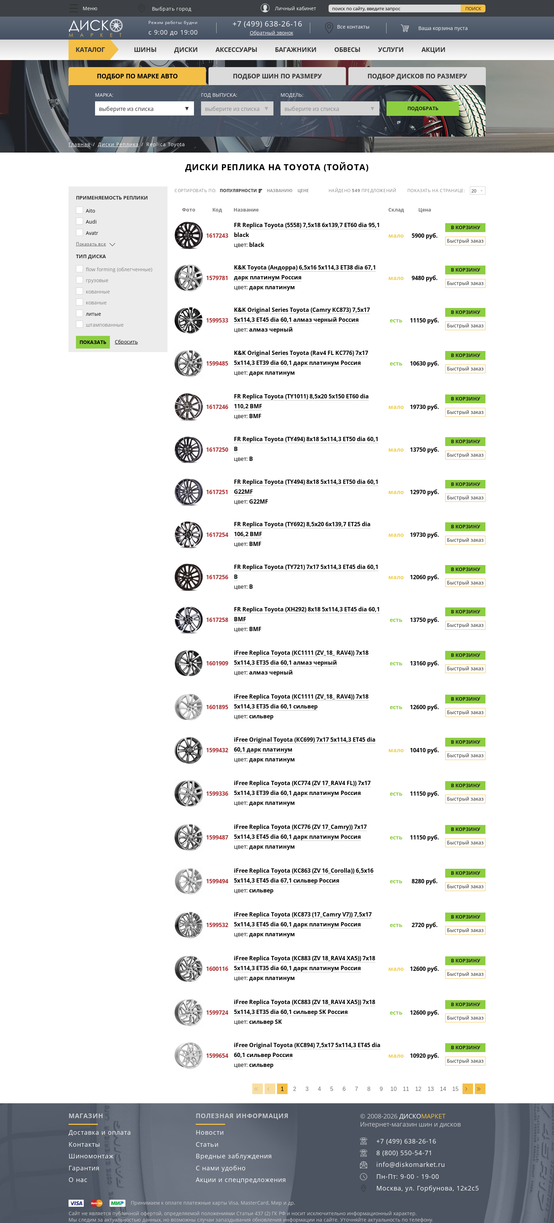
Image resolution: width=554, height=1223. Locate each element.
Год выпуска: (219, 95)
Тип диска (91, 257)
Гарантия (84, 1168)
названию (280, 190)
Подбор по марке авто (137, 76)
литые (95, 313)
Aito (92, 210)
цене (303, 190)
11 (406, 1089)
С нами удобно (221, 1168)
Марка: (104, 95)
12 (418, 1089)
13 (431, 1089)
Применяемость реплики (112, 198)
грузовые (98, 280)
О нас (78, 1179)
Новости (210, 1132)
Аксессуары (236, 49)
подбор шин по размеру (277, 76)
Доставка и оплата (100, 1132)
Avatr (93, 233)
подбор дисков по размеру (417, 76)
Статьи (207, 1144)
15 (455, 1089)
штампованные (106, 324)
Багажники (296, 49)
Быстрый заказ (465, 240)
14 (443, 1089)
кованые (98, 302)
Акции (434, 49)
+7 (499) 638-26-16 (267, 24)
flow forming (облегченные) (120, 269)
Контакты (84, 1144)
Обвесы (347, 49)
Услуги (391, 49)
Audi (93, 221)
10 (393, 1089)
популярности (241, 190)
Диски (186, 49)
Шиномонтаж (91, 1156)
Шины (145, 49)
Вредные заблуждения (234, 1156)
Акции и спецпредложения (241, 1179)
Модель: (292, 95)
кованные (99, 291)
